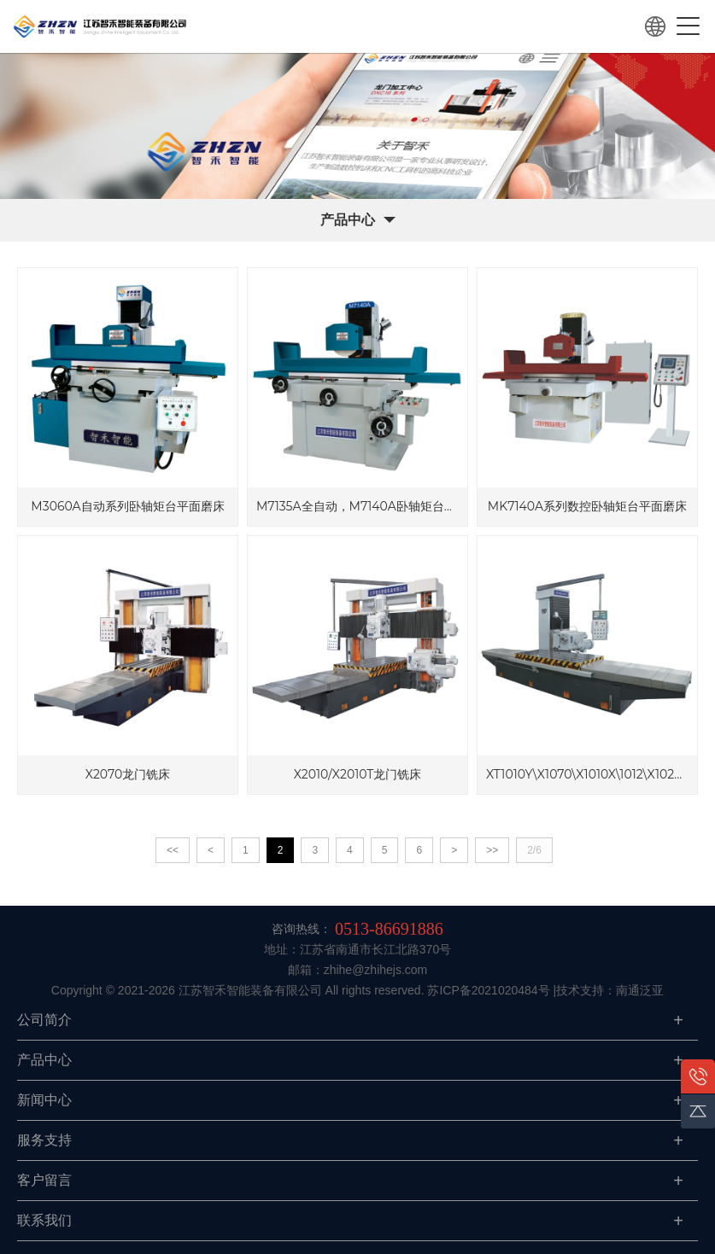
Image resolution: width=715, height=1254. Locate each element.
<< (173, 850)
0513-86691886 (389, 928)
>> (492, 850)
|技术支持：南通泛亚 (609, 990)
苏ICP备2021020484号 (488, 990)
